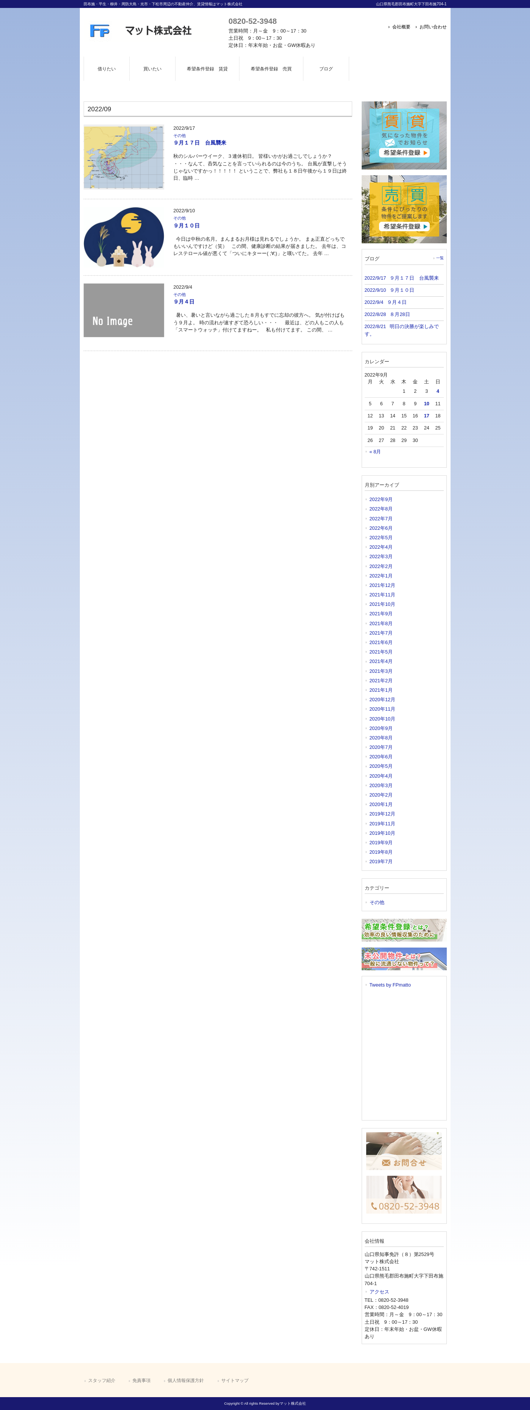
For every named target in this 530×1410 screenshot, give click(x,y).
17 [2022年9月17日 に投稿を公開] (426, 416)
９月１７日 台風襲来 (199, 143)
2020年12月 (383, 699)
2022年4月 (381, 547)
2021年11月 (383, 595)
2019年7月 (381, 861)
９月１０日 (186, 226)
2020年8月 (381, 738)
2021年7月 (381, 633)
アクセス (379, 1292)
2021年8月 (381, 623)
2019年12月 (383, 814)
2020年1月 (381, 804)
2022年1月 (381, 576)
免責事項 (141, 1380)
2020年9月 (381, 728)
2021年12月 (383, 585)
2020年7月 (381, 747)
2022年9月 (381, 499)
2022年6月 (381, 528)
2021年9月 (381, 613)
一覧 (440, 258)
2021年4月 (381, 661)
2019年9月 (381, 842)
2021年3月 (381, 671)
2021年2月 (381, 680)
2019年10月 (383, 833)
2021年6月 (381, 642)
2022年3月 (381, 556)
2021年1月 (381, 690)
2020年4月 (381, 776)
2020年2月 (381, 795)
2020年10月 (383, 719)
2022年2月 (381, 566)
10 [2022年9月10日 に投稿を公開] (426, 403)
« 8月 (375, 451)
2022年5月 (381, 537)
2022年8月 (381, 509)
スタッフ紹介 (101, 1380)
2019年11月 (383, 823)
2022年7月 (381, 518)
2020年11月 (383, 709)
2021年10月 (383, 604)
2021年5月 (381, 652)
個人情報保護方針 (186, 1380)
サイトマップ (235, 1380)
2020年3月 (381, 785)
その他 (179, 135)
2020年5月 (381, 766)
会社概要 (401, 27)
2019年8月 (381, 852)
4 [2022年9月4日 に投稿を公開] (438, 391)
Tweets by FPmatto (390, 985)
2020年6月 (381, 756)
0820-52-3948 (252, 21)
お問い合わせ (433, 27)
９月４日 (183, 302)
